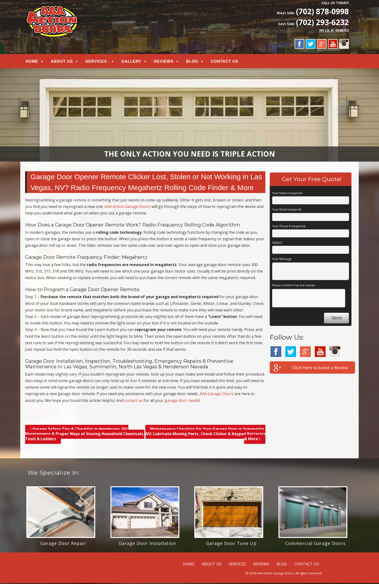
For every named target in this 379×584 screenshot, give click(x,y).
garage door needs (182, 401)
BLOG (192, 62)
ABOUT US (62, 62)
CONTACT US (224, 62)
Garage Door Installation (147, 544)
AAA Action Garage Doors (127, 207)
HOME (32, 62)
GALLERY (131, 62)
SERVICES (96, 62)
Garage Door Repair (63, 544)
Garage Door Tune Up (231, 544)
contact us (133, 401)
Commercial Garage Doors (315, 544)
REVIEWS (164, 62)
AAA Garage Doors (216, 395)
